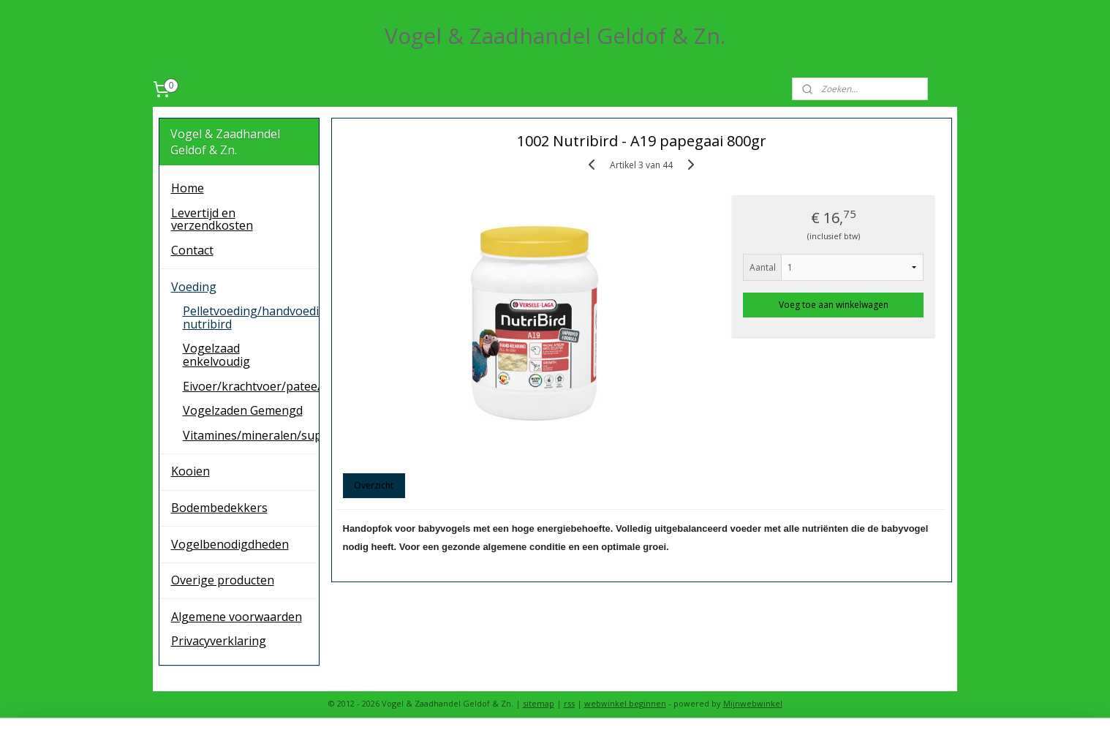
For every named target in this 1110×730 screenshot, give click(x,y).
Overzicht (373, 485)
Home (187, 188)
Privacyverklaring (218, 641)
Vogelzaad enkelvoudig (216, 354)
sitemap (538, 703)
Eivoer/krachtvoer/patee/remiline (251, 386)
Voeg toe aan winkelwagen (833, 304)
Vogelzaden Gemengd (243, 410)
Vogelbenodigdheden (230, 544)
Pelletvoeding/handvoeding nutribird (251, 317)
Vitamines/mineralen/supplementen (251, 435)
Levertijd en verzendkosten (212, 219)
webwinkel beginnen (625, 703)
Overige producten (222, 580)
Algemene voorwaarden (236, 617)
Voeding (193, 287)
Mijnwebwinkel (752, 703)
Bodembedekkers (219, 508)
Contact (192, 250)
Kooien (190, 471)
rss (569, 703)
